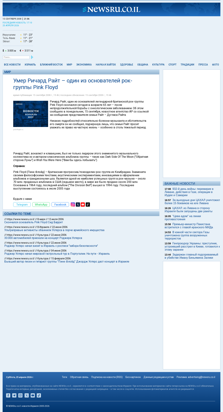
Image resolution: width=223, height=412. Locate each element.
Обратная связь (79, 377)
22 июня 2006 (60, 227)
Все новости (12, 64)
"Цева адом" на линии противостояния (183, 218)
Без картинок (133, 377)
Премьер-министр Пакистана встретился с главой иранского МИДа (189, 226)
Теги (64, 377)
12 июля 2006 (56, 219)
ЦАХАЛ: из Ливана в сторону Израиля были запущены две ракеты (188, 210)
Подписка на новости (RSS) (107, 377)
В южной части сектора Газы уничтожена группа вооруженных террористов (187, 235)
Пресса (203, 64)
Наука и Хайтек (106, 64)
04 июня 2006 (59, 250)
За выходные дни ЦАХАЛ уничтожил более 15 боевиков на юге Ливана (192, 202)
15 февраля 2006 (61, 258)
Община (142, 64)
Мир (69, 64)
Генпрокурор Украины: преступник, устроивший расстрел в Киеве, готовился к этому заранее (192, 246)
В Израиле (43, 227)
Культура (158, 64)
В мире (41, 219)
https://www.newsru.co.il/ (21, 219)
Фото (215, 64)
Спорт (172, 64)
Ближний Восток (51, 64)
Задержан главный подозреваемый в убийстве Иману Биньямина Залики (191, 256)
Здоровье (126, 64)
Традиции (187, 64)
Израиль (30, 64)
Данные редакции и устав (159, 377)
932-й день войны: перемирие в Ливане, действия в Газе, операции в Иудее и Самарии (189, 192)
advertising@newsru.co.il (201, 377)
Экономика (84, 64)
